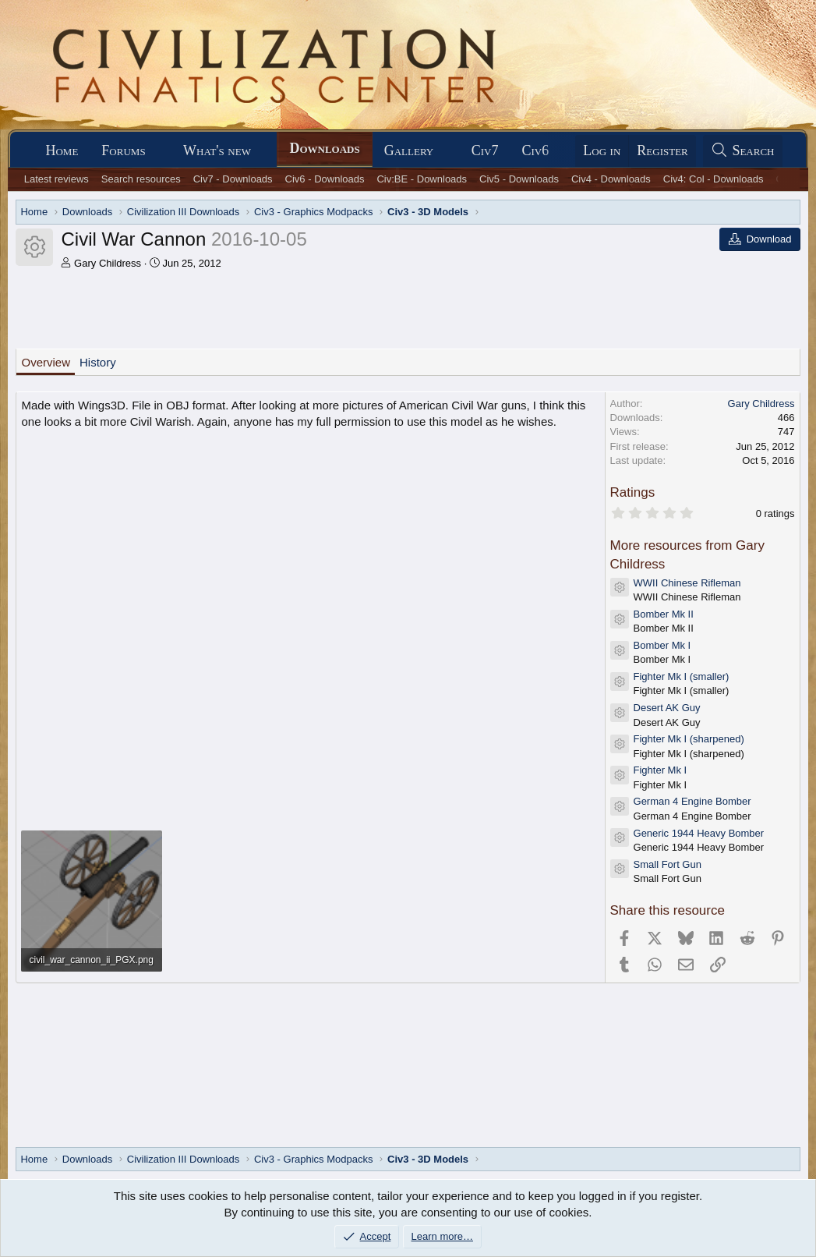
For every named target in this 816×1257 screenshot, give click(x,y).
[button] (159, 151)
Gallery (409, 150)
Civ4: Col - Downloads (713, 179)
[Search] (742, 151)
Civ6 (535, 150)
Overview (45, 362)
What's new (217, 150)
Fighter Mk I (660, 770)
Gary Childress (107, 263)
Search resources (141, 179)
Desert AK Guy (667, 707)
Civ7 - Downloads (233, 179)
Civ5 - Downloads (519, 179)
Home (61, 150)
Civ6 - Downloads (325, 179)
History (97, 362)
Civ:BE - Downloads (421, 179)
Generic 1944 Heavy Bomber (699, 833)
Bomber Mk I (662, 645)
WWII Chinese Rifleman (687, 583)
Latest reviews (56, 179)
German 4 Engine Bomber (692, 801)
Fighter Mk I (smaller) (681, 676)
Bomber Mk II (664, 614)
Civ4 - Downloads (611, 179)
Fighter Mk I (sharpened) (689, 739)
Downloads (324, 148)
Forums (123, 150)
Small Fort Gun (667, 864)
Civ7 (485, 150)
